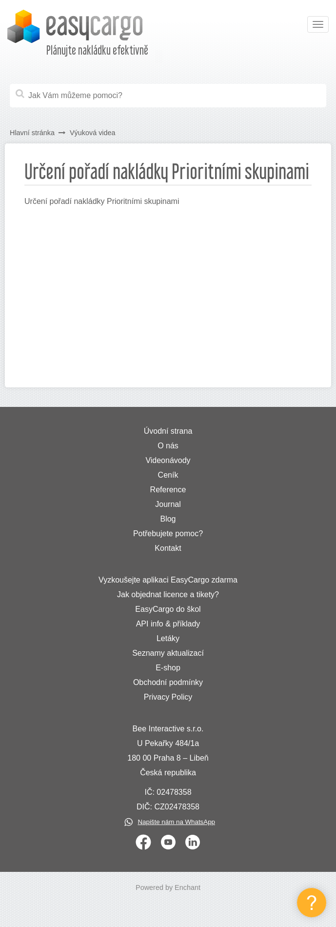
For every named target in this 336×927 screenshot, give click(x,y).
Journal (167, 504)
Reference (168, 489)
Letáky (168, 638)
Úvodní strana (168, 431)
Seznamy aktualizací (168, 653)
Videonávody (167, 460)
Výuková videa (93, 133)
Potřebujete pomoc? (168, 533)
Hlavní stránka (32, 133)
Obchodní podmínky (168, 682)
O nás (168, 446)
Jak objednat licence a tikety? (168, 594)
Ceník (168, 475)
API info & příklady (168, 624)
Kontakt (168, 548)
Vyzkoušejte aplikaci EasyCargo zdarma (168, 580)
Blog (168, 519)
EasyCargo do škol (167, 609)
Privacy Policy (168, 697)
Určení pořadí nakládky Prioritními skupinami (101, 201)
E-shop (168, 668)
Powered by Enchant (168, 887)
